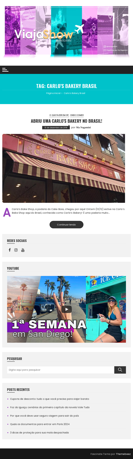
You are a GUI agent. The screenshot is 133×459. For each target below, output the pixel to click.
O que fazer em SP (59, 115)
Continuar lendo (66, 224)
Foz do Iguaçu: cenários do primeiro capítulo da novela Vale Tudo (50, 407)
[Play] (66, 309)
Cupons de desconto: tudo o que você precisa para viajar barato (49, 399)
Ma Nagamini (83, 127)
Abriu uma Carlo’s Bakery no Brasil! (66, 121)
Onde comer (77, 115)
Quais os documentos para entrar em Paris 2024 (40, 424)
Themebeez (123, 454)
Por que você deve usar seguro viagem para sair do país (44, 416)
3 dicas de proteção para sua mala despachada (39, 432)
